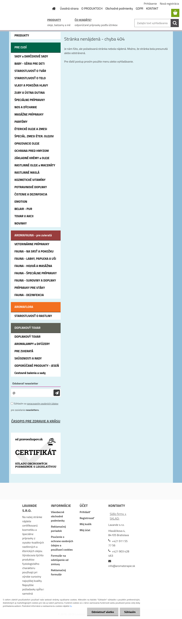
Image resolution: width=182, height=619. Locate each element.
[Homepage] (52, 8)
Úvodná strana (69, 8)
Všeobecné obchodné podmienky (58, 516)
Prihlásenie (150, 3)
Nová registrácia (169, 3)
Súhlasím (130, 612)
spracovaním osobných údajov (42, 403)
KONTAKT (152, 8)
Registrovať (87, 518)
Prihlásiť (85, 512)
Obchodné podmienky (119, 8)
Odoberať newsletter (25, 383)
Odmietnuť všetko (103, 612)
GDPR (139, 8)
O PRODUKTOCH (92, 8)
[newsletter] (57, 393)
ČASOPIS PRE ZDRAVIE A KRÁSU (35, 421)
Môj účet (85, 530)
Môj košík (86, 524)
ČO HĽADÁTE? (83, 20)
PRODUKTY (54, 20)
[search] (175, 23)
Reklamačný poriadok (58, 528)
